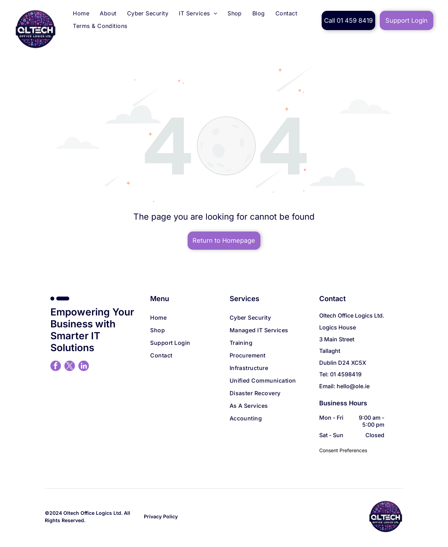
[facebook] (55, 367)
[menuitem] (81, 14)
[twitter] (69, 367)
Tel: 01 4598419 (340, 374)
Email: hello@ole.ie (344, 386)
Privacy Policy (161, 516)
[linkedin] (83, 367)
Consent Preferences (343, 450)
